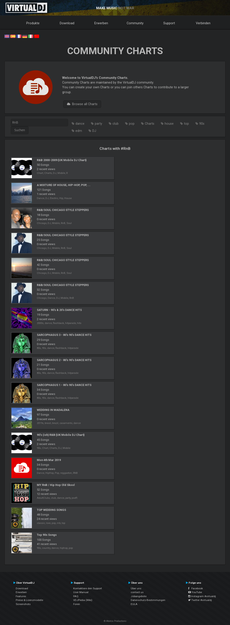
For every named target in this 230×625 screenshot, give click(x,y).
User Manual (80, 592)
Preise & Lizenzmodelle (29, 600)
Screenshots (23, 604)
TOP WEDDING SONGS (51, 510)
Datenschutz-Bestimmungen (148, 600)
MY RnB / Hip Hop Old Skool (56, 485)
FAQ (75, 596)
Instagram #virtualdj (202, 596)
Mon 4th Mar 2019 (49, 460)
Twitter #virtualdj (200, 600)
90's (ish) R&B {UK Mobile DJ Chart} (60, 435)
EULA (134, 604)
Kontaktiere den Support (87, 588)
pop (132, 123)
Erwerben (101, 23)
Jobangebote (138, 596)
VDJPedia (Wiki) (82, 600)
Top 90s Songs (47, 534)
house (169, 123)
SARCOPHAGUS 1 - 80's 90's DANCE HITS (64, 385)
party (98, 123)
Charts (149, 123)
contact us (137, 592)
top (186, 123)
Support (169, 23)
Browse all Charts (82, 104)
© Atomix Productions (115, 621)
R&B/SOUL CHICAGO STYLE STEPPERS (63, 210)
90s (201, 123)
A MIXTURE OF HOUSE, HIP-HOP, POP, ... (64, 185)
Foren (76, 604)
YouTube (195, 592)
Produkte (33, 23)
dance (79, 123)
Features (21, 596)
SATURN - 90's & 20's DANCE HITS (59, 310)
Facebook (195, 588)
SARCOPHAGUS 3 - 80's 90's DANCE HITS (64, 335)
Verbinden (203, 23)
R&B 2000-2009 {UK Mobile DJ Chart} (61, 160)
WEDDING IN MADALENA (53, 410)
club (116, 123)
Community (135, 23)
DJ (94, 131)
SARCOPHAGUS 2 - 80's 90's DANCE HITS (64, 360)
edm (78, 131)
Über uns (136, 588)
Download (67, 23)
